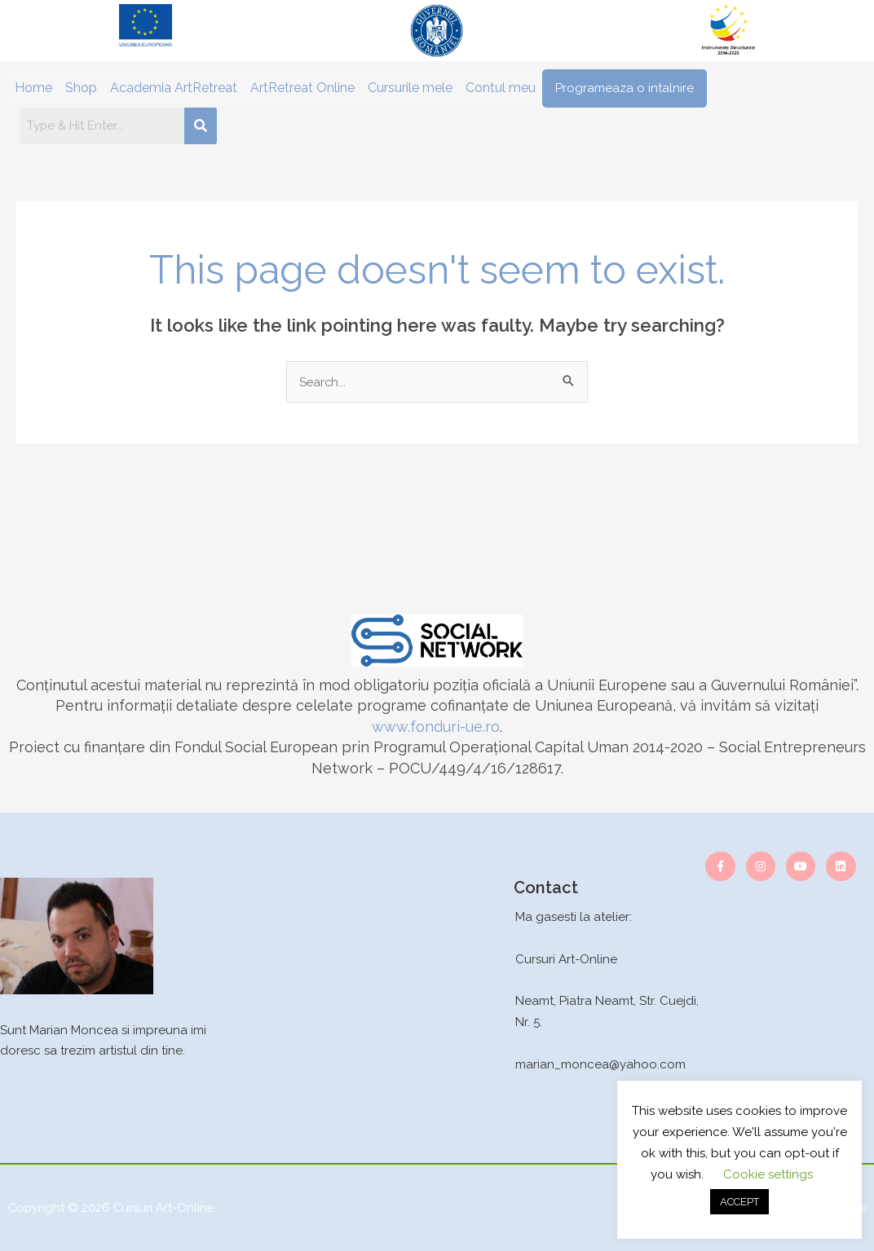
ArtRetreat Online (302, 87)
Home (33, 87)
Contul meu (501, 87)
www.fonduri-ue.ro (436, 726)
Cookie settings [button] (768, 1174)
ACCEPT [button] (739, 1202)
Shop (81, 87)
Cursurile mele (410, 87)
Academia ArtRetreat (173, 87)
